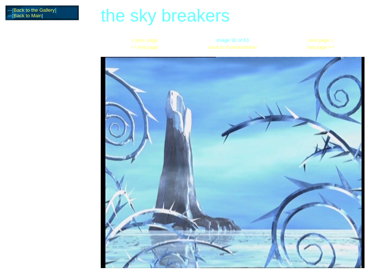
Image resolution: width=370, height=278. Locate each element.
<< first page (144, 47)
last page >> (320, 47)
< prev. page (144, 40)
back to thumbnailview (232, 47)
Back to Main (28, 15)
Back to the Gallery (34, 10)
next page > (321, 40)
